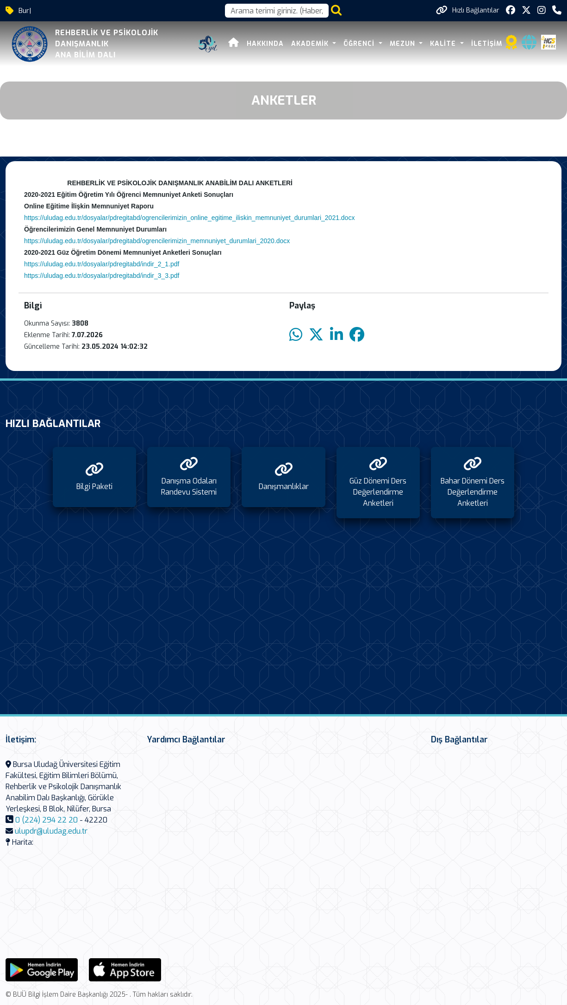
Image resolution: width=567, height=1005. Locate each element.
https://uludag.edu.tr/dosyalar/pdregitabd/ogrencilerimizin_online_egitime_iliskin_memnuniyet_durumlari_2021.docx (189, 217)
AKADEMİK (311, 43)
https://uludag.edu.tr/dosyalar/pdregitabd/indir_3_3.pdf (101, 275)
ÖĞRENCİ (360, 43)
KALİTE (444, 43)
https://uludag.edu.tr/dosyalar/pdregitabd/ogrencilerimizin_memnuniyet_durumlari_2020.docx (157, 241)
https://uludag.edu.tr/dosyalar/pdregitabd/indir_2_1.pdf (101, 264)
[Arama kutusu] (277, 11)
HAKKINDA (265, 43)
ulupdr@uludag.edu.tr (51, 831)
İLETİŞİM (486, 43)
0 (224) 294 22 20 (46, 820)
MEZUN (403, 43)
